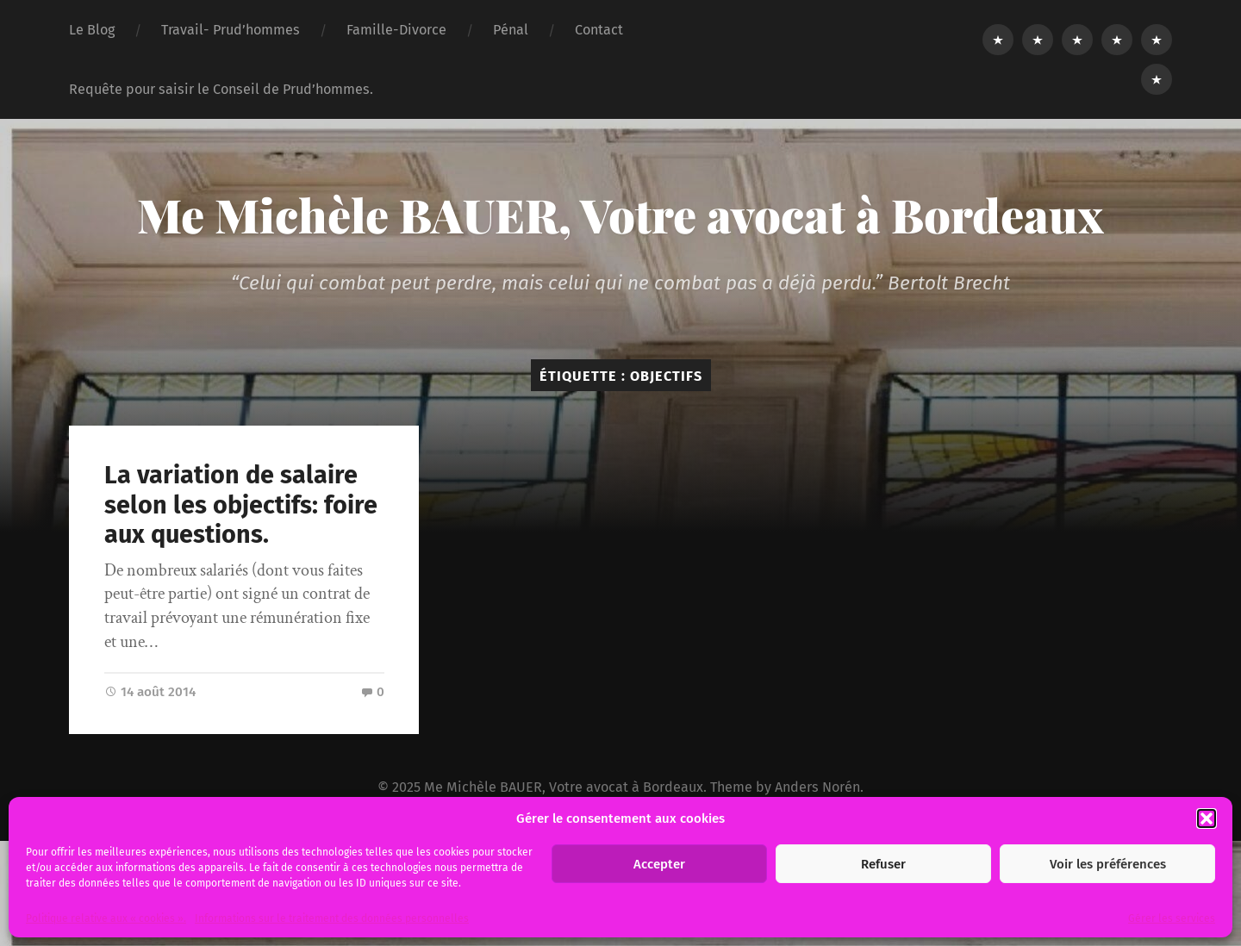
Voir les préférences (1108, 864)
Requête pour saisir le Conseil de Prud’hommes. (221, 89)
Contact (599, 30)
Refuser (883, 864)
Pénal (510, 30)
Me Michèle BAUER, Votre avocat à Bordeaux (620, 215)
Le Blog (92, 30)
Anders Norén (817, 787)
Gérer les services (1171, 918)
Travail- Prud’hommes (230, 30)
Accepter (659, 864)
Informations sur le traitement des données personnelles (332, 918)
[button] (1206, 818)
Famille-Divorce (396, 30)
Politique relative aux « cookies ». (106, 918)
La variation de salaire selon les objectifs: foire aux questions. (240, 505)
